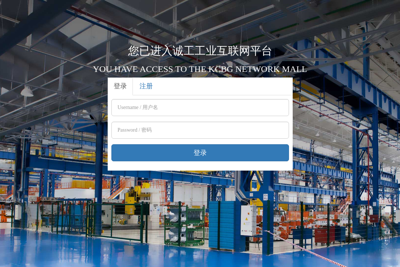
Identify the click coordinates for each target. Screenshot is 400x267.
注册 (146, 86)
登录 (120, 86)
